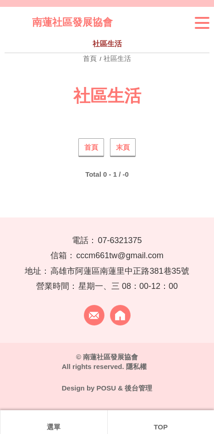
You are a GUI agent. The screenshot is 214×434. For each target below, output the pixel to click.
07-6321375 (120, 240)
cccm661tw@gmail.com (119, 255)
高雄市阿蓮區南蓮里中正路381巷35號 (119, 271)
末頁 (123, 147)
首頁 (91, 58)
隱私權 (136, 366)
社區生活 (117, 58)
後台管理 (138, 388)
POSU (106, 388)
